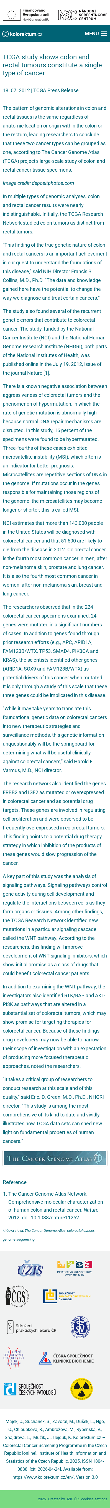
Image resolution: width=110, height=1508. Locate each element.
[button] (96, 33)
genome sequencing (19, 1239)
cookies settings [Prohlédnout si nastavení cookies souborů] (94, 1499)
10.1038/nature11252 (55, 1217)
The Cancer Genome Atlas (45, 1230)
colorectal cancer (80, 1230)
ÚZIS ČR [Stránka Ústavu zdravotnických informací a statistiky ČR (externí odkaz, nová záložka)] (72, 1499)
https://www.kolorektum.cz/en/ (43, 1477)
